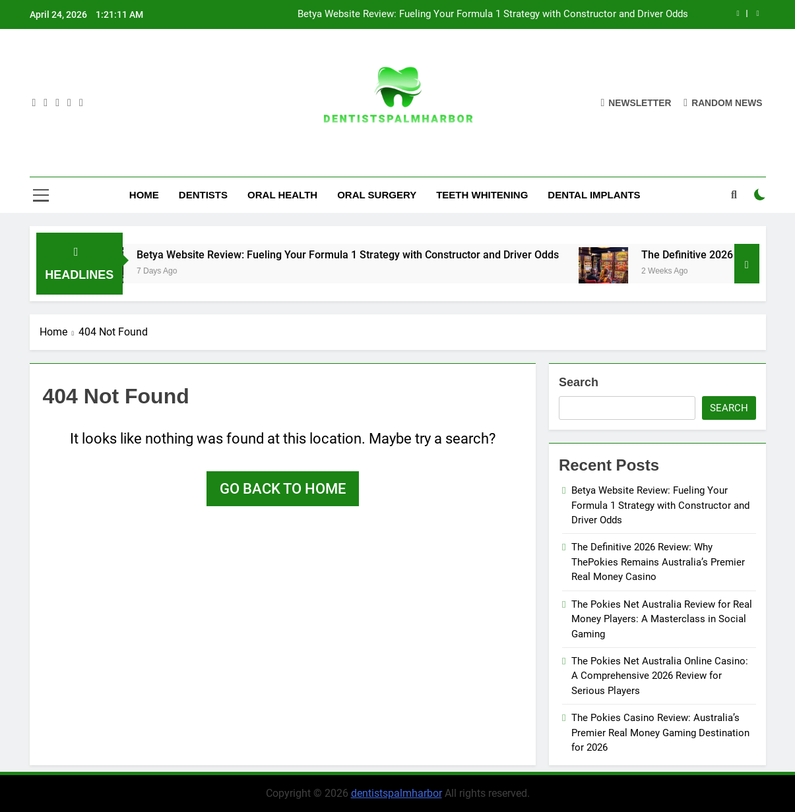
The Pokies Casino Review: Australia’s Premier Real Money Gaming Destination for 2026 (660, 732)
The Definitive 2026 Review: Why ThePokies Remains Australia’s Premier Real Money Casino (658, 562)
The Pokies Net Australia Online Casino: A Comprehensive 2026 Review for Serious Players (659, 676)
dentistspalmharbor (396, 793)
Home (144, 194)
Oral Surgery (376, 194)
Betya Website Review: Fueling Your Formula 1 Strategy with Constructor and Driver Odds (493, 14)
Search (578, 382)
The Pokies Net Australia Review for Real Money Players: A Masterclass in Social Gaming (661, 619)
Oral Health (282, 194)
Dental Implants (594, 194)
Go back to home (283, 488)
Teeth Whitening (482, 194)
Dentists (203, 194)
